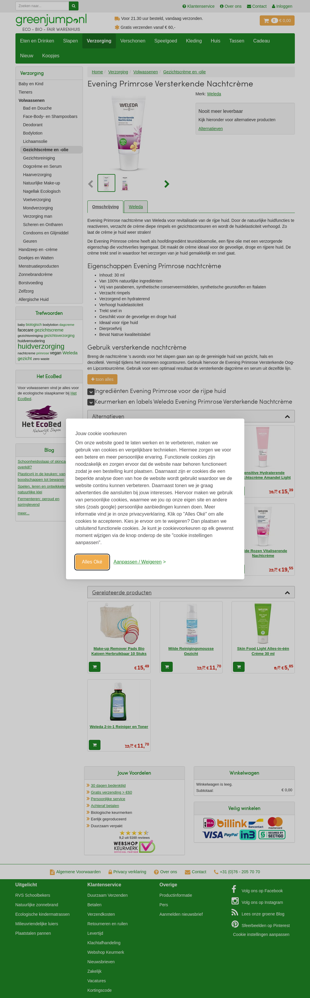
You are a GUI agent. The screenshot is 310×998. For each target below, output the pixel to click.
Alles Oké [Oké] (92, 561)
